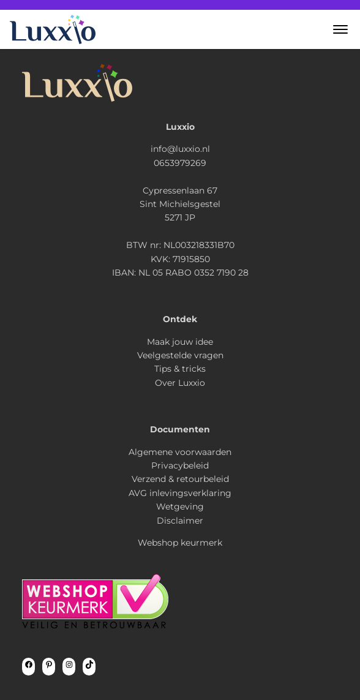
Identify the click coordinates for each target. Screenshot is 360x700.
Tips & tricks (180, 368)
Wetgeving (180, 506)
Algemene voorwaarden (180, 451)
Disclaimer (180, 520)
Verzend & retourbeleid (180, 478)
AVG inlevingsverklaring (180, 493)
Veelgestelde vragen (180, 355)
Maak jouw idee (180, 341)
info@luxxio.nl (180, 148)
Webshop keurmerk (180, 542)
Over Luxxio (180, 382)
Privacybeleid (180, 465)
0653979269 (180, 162)
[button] (340, 29)
